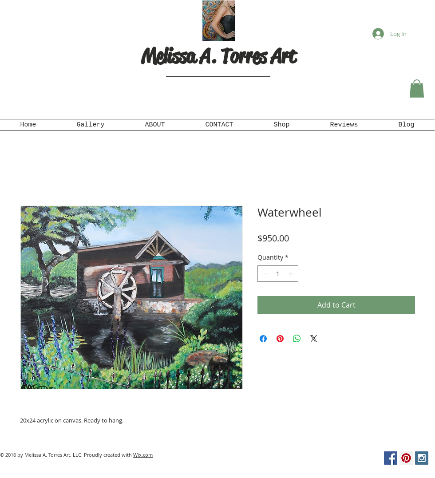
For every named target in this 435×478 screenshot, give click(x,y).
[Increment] (291, 273)
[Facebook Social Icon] (390, 458)
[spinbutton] (278, 273)
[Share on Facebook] (263, 338)
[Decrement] (264, 273)
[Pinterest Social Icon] (406, 458)
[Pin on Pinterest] (280, 338)
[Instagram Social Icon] (421, 458)
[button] (416, 88)
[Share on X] (313, 338)
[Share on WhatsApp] (297, 338)
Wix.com (143, 454)
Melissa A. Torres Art (218, 56)
